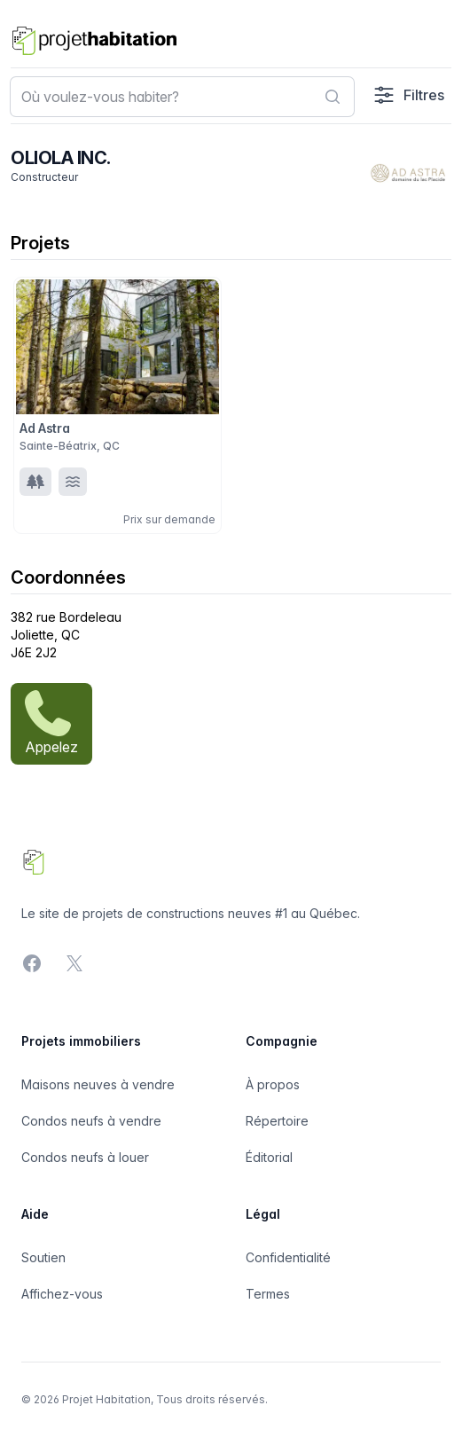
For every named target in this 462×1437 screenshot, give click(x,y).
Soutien (43, 1257)
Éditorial (269, 1157)
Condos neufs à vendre (91, 1120)
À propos (273, 1084)
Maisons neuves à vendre (98, 1084)
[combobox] (182, 96)
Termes (268, 1293)
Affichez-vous (62, 1293)
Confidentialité (288, 1257)
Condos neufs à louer (85, 1157)
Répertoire (277, 1120)
